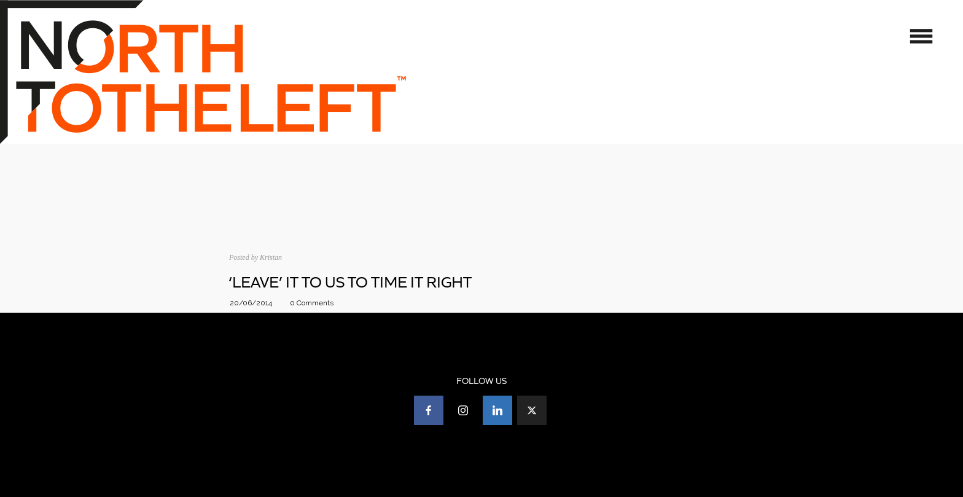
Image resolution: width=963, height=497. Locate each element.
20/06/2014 (251, 303)
